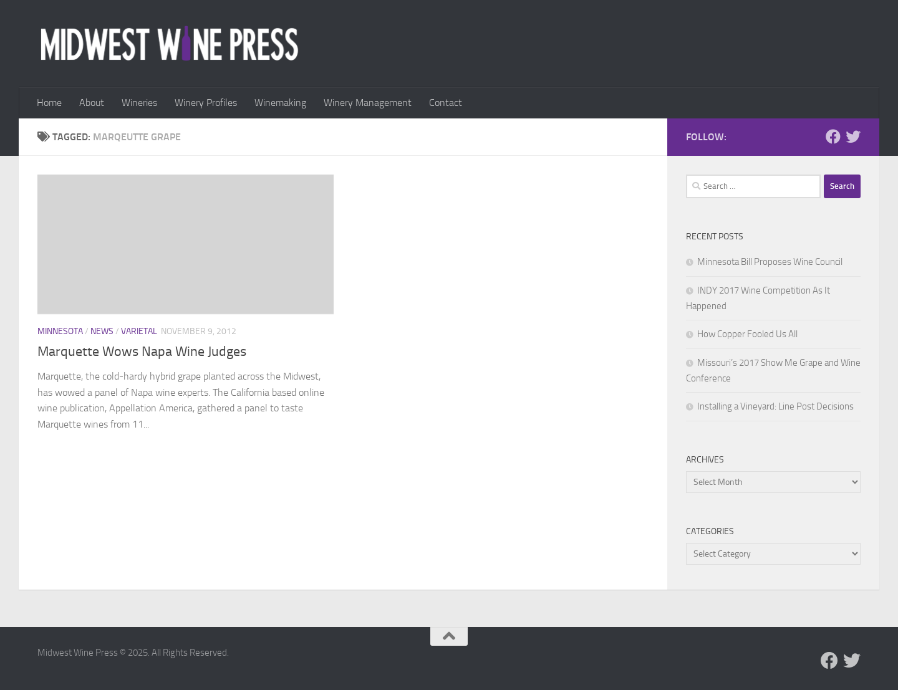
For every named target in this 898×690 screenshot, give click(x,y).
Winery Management (368, 102)
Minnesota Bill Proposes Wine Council (769, 261)
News (101, 331)
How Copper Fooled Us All (747, 334)
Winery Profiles (206, 102)
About (91, 102)
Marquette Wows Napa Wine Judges (141, 351)
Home (49, 102)
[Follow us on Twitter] (853, 136)
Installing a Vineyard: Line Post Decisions (775, 406)
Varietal (139, 331)
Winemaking (280, 102)
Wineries (139, 102)
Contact (445, 102)
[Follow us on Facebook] (833, 136)
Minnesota (60, 331)
